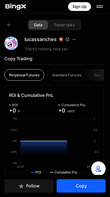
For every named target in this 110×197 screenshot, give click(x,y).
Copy (81, 186)
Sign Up (79, 6)
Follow (29, 186)
